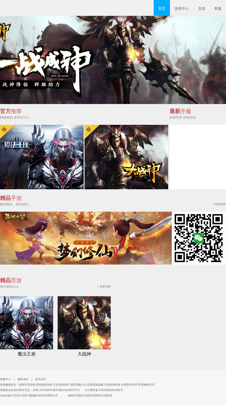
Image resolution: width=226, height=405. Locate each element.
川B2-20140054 (42, 390)
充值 (201, 8)
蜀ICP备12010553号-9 (65, 390)
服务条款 (23, 379)
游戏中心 (181, 8)
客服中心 (5, 379)
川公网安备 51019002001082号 (101, 390)
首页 (161, 8)
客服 (217, 8)
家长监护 (40, 379)
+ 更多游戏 (219, 204)
